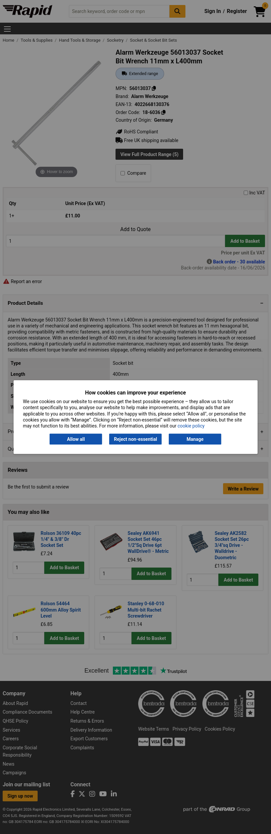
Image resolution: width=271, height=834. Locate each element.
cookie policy (190, 426)
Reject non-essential (135, 439)
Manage (195, 439)
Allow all (76, 439)
